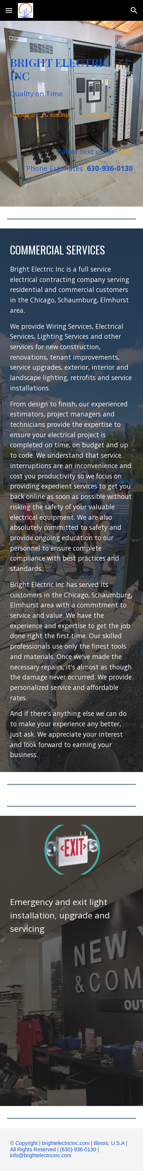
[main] (71, 77)
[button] (9, 10)
